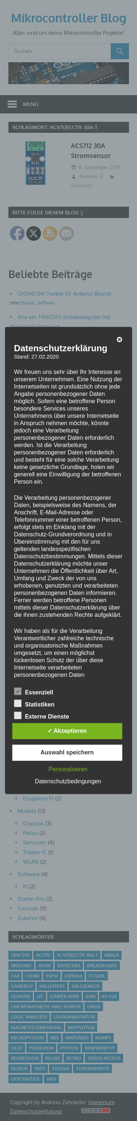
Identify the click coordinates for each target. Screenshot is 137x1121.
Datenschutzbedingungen (68, 782)
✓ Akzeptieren (67, 731)
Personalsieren (68, 769)
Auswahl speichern (67, 753)
